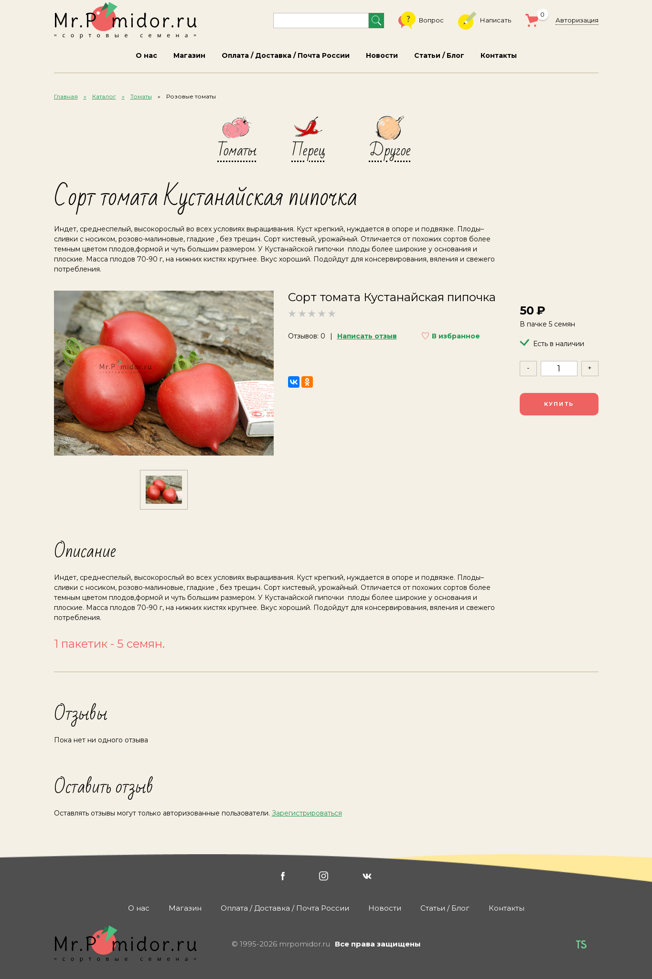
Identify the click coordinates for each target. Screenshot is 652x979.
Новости (382, 55)
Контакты (499, 55)
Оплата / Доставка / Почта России (286, 55)
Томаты (141, 96)
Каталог (104, 96)
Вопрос (421, 20)
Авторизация (577, 20)
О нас (146, 55)
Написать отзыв (367, 336)
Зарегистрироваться (307, 813)
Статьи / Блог (439, 55)
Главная (66, 96)
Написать (484, 20)
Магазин (189, 55)
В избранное (456, 336)
